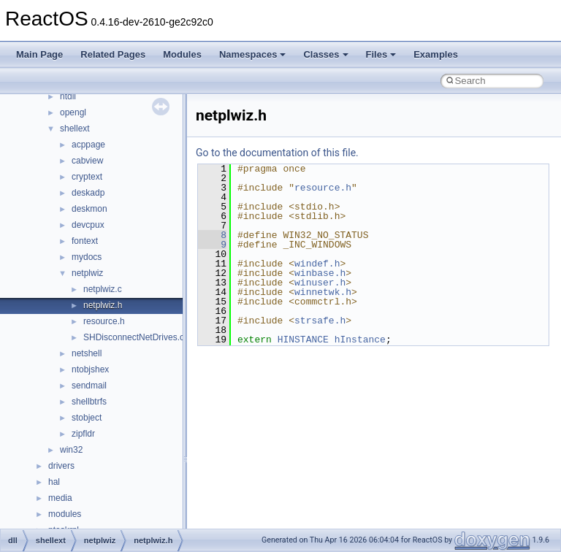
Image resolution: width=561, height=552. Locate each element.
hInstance (360, 339)
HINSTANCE (303, 339)
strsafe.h (320, 320)
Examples (435, 54)
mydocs (87, 257)
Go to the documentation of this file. (277, 152)
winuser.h (320, 282)
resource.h (104, 321)
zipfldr (83, 434)
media (60, 498)
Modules (182, 54)
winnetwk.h (322, 292)
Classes (325, 54)
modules (64, 514)
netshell (87, 353)
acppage (88, 144)
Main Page (39, 54)
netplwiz (87, 273)
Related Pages (112, 54)
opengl (73, 112)
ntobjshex (90, 369)
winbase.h (320, 273)
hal (54, 482)
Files (381, 54)
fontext (85, 241)
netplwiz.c (102, 289)
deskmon (89, 209)
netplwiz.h (102, 305)
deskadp (88, 193)
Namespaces (252, 54)
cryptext (87, 177)
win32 (71, 450)
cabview (87, 161)
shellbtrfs (89, 401)
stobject (87, 418)
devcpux (88, 225)
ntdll (68, 96)
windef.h (317, 263)
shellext (75, 128)
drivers (61, 466)
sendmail (89, 385)
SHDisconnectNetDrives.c (133, 337)
